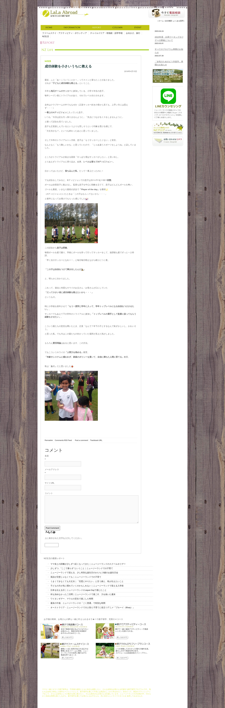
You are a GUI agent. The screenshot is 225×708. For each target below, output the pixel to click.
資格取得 (114, 685)
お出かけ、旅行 (133, 33)
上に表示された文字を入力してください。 (64, 538)
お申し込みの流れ (126, 685)
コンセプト (84, 685)
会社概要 (168, 21)
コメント (49, 493)
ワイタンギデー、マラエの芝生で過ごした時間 (71, 599)
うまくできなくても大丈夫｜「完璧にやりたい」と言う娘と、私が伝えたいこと (87, 581)
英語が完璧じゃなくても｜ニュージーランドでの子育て (75, 577)
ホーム (161, 21)
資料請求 (138, 685)
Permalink (49, 440)
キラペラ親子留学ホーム (51, 685)
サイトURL (50, 483)
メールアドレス (52, 469)
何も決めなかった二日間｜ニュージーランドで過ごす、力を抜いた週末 (82, 594)
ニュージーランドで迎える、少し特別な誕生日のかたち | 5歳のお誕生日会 (84, 572)
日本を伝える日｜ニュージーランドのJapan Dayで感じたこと (78, 590)
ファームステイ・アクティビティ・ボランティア (64, 33)
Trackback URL (96, 440)
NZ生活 (45, 36)
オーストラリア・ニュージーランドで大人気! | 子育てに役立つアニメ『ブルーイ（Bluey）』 (92, 607)
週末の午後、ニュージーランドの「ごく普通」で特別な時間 (77, 603)
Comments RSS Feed (63, 440)
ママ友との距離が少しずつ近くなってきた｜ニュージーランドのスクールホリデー (88, 564)
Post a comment (81, 440)
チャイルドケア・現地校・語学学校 (106, 33)
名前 (47, 456)
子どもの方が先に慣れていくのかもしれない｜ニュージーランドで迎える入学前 (87, 586)
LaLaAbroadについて (70, 685)
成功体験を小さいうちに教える (68, 66)
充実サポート (105, 685)
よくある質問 (178, 21)
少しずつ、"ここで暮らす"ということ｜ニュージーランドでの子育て (81, 568)
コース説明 (94, 685)
